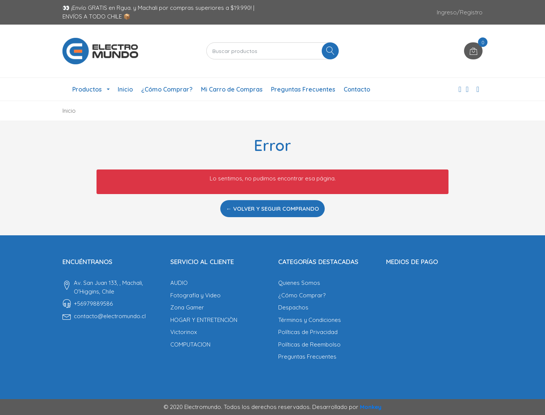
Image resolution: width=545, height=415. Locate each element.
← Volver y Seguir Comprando (272, 208)
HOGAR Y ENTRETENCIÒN (203, 319)
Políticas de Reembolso (309, 344)
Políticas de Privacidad (308, 332)
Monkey (371, 406)
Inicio (125, 89)
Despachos (293, 307)
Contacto (357, 89)
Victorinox (183, 332)
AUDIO (179, 282)
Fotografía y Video (195, 295)
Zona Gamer (187, 307)
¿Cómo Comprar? (167, 89)
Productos (87, 89)
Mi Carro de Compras (232, 89)
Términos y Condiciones (309, 319)
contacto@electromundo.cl (110, 316)
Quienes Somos (299, 282)
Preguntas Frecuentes (303, 89)
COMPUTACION (190, 344)
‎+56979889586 (93, 303)
